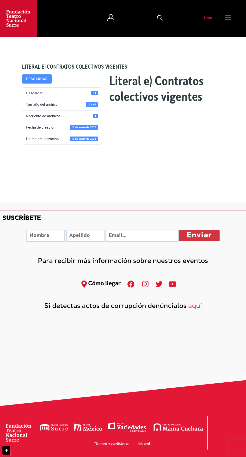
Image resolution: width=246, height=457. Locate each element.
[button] (160, 18)
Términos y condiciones (111, 444)
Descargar (37, 79)
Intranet (144, 444)
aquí (195, 306)
